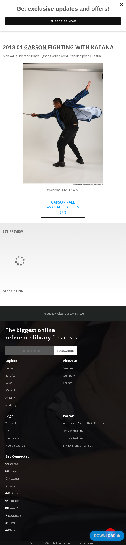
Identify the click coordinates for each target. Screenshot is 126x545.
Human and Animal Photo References (85, 423)
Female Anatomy (73, 431)
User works (12, 438)
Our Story (69, 375)
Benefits (10, 375)
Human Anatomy (73, 438)
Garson (35, 47)
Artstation (12, 479)
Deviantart (13, 515)
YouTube (12, 501)
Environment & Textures (78, 445)
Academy (10, 405)
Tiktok (10, 523)
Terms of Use (13, 423)
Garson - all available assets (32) (63, 207)
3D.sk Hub (11, 390)
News (8, 383)
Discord (11, 530)
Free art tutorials (15, 445)
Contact (67, 383)
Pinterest (12, 493)
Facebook (12, 464)
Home (9, 368)
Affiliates (10, 398)
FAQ (7, 431)
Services (68, 368)
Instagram (12, 471)
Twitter (11, 486)
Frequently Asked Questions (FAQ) (63, 314)
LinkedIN (12, 508)
